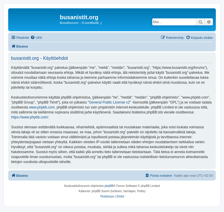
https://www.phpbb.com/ (29, 117)
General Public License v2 (109, 102)
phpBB (109, 186)
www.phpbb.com (42, 107)
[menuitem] (36, 37)
